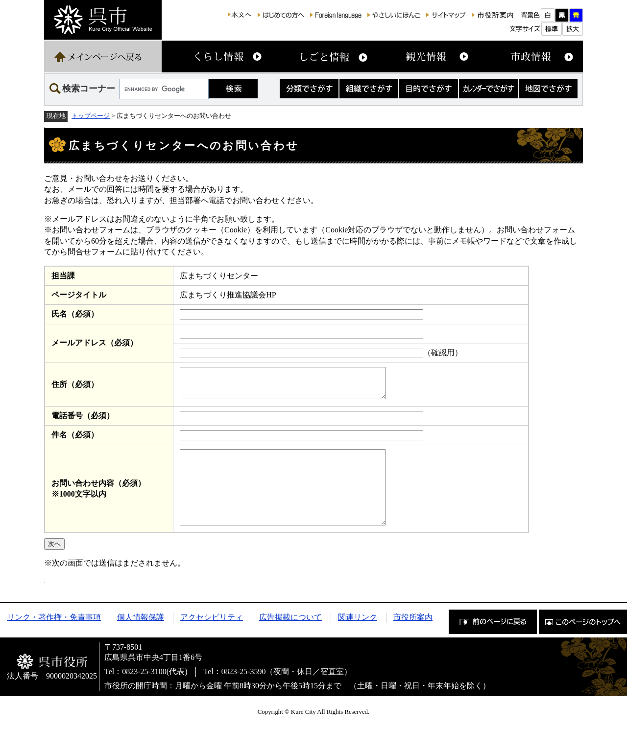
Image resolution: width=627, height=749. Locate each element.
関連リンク (357, 638)
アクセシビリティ (211, 638)
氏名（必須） (74, 314)
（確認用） (442, 352)
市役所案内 (413, 638)
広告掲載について (290, 638)
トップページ (91, 116)
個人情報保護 (140, 638)
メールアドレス (94, 343)
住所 (74, 387)
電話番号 (82, 421)
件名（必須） (74, 440)
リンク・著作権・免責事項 (54, 638)
